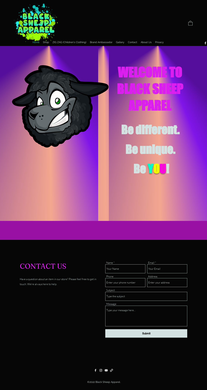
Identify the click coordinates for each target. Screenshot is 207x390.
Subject (110, 290)
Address (152, 276)
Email (151, 262)
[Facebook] (95, 370)
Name (109, 262)
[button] (190, 23)
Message (111, 304)
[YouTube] (106, 370)
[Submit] (146, 333)
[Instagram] (101, 370)
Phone (109, 276)
